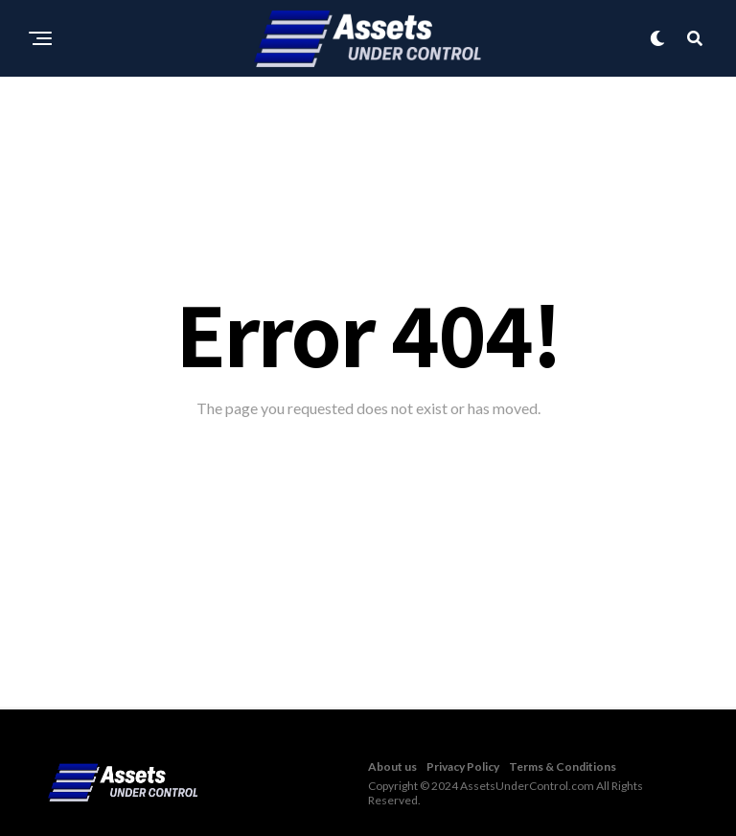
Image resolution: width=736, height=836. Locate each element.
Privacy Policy (462, 766)
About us (392, 766)
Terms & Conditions (562, 766)
